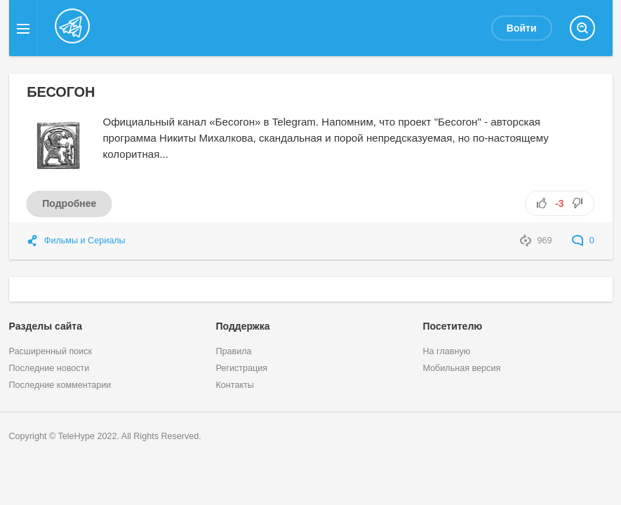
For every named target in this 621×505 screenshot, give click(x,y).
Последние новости (49, 368)
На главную (446, 351)
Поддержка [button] (242, 326)
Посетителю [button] (452, 326)
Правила (233, 351)
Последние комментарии (60, 385)
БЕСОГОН (61, 92)
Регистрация (241, 368)
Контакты (234, 385)
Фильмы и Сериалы (85, 240)
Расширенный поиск (51, 351)
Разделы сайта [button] (45, 326)
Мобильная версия (461, 368)
